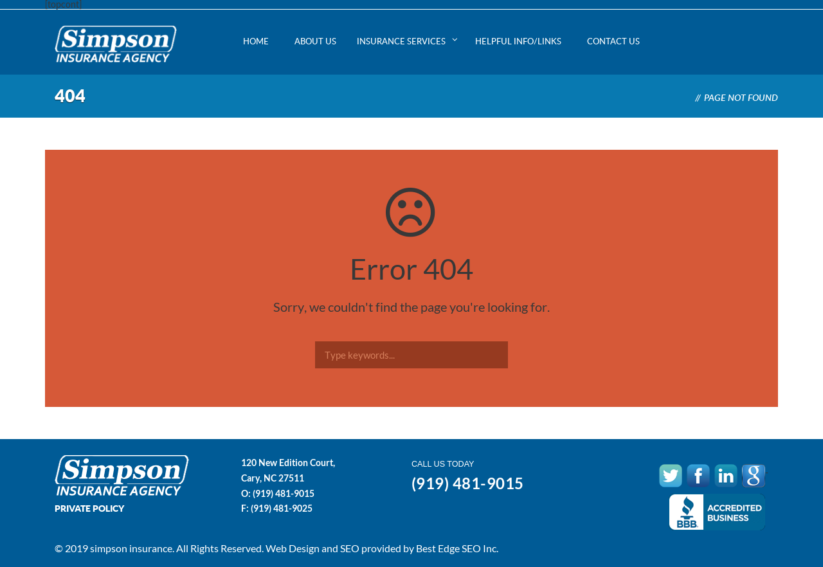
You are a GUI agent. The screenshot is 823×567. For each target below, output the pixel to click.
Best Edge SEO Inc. (457, 548)
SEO (349, 548)
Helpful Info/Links (518, 41)
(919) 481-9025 (281, 508)
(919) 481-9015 (283, 493)
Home (256, 41)
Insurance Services (401, 41)
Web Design (293, 548)
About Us (315, 41)
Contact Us (613, 41)
